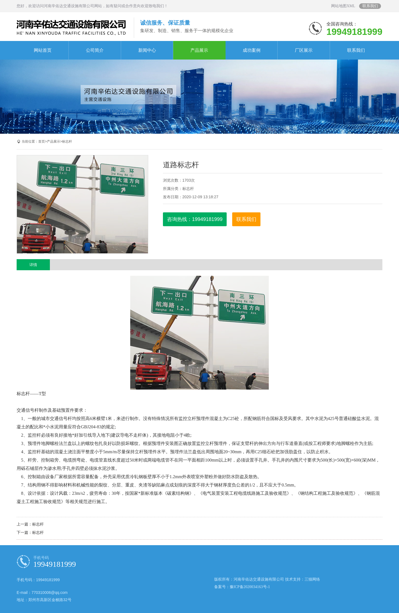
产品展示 (199, 50)
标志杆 (67, 141)
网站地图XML (343, 6)
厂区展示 (304, 50)
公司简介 (95, 50)
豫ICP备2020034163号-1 (250, 587)
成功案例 (251, 50)
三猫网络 (312, 579)
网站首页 (43, 50)
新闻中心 (147, 50)
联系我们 (370, 6)
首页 (41, 141)
